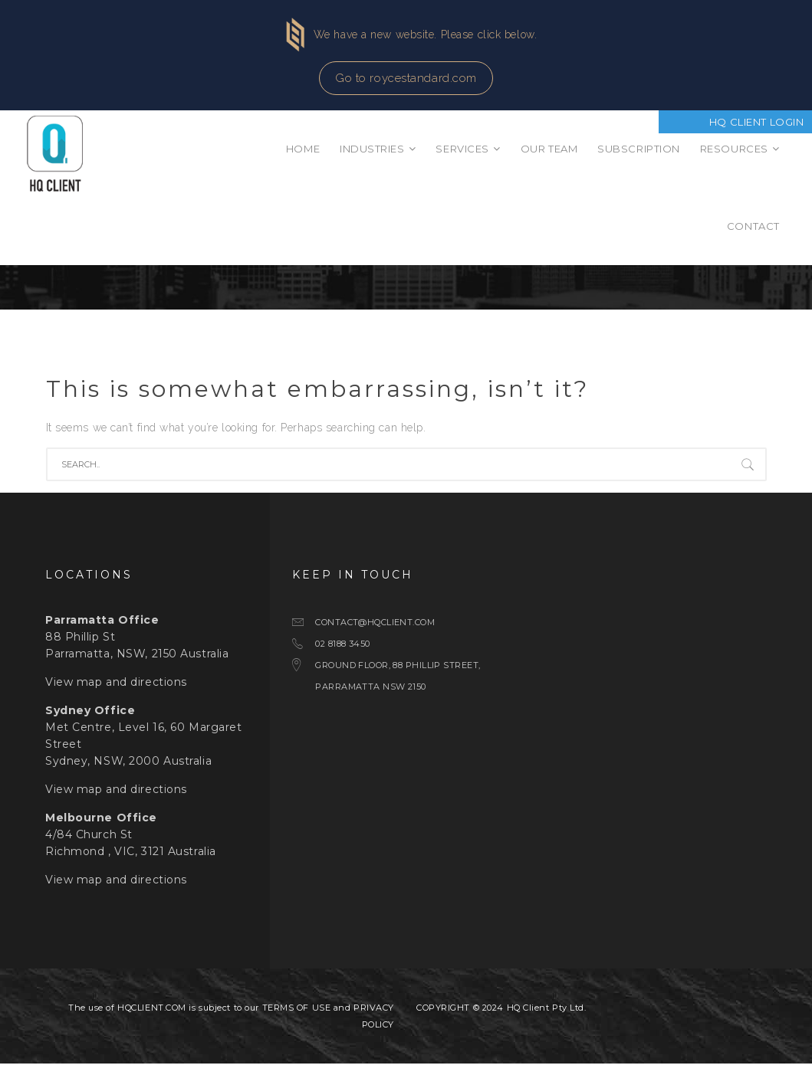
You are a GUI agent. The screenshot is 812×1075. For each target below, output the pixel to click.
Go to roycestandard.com (406, 78)
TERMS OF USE (296, 1019)
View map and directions (116, 693)
